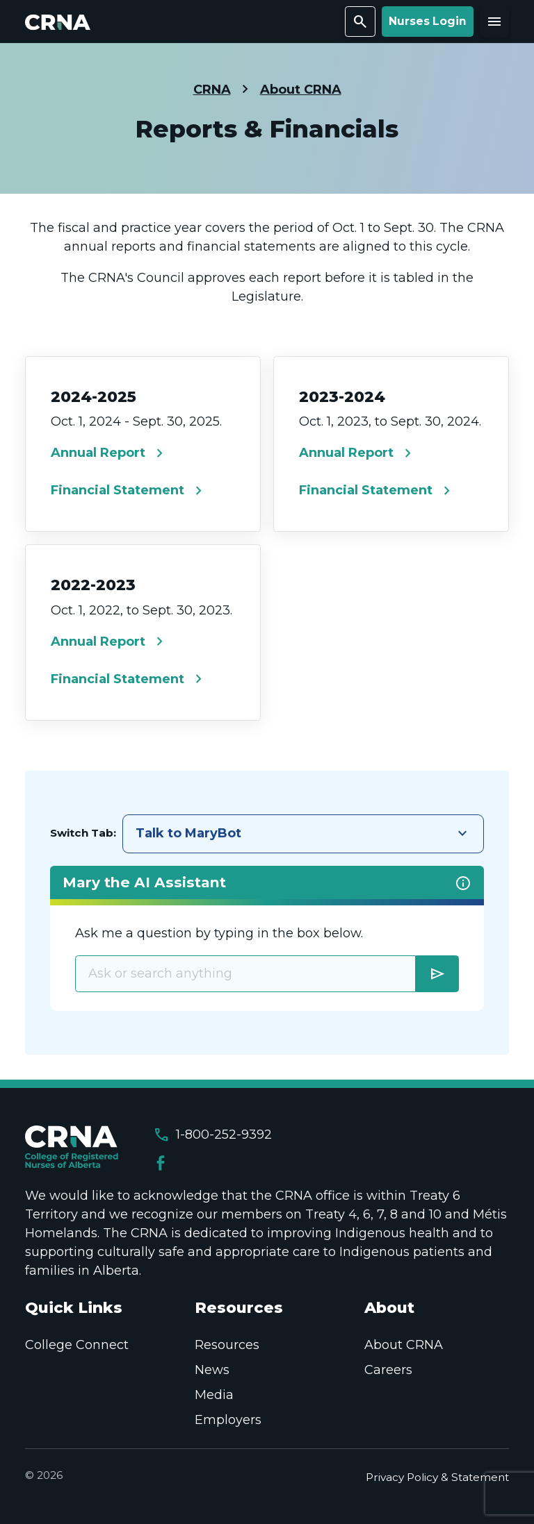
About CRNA (300, 89)
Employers (228, 1419)
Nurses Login (428, 21)
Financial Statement (129, 491)
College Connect (77, 1345)
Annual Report (109, 453)
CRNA (212, 89)
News (212, 1370)
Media (214, 1394)
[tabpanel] (267, 938)
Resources (227, 1345)
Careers (388, 1370)
